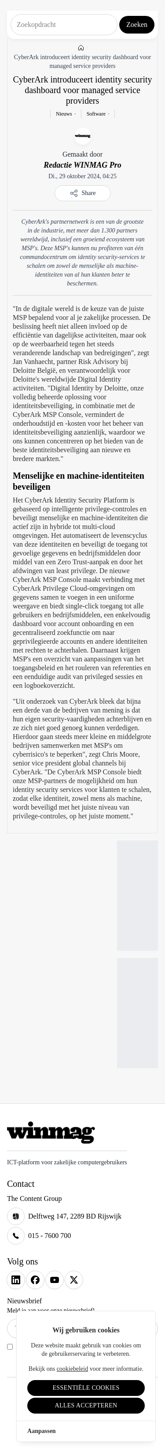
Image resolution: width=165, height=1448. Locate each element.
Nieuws (64, 114)
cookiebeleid (72, 1368)
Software (96, 114)
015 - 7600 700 (49, 1235)
